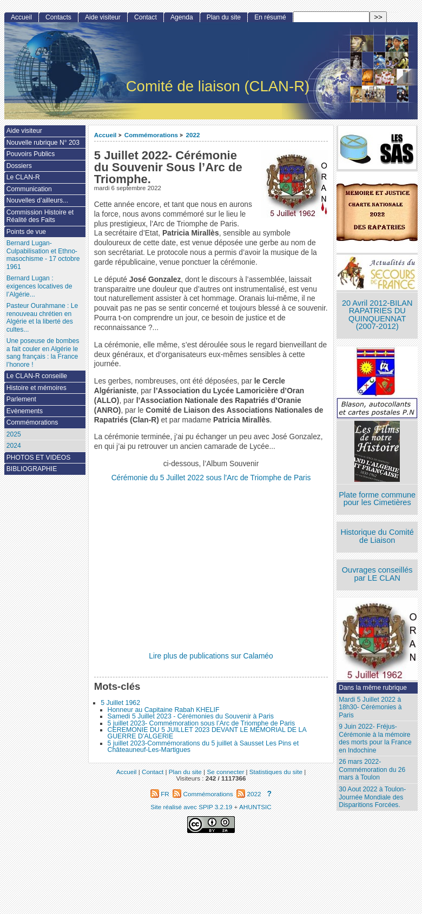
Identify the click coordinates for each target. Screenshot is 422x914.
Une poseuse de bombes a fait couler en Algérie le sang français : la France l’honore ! (42, 352)
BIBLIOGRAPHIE (31, 469)
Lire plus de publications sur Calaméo (211, 656)
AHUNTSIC (255, 806)
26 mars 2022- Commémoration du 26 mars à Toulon (372, 769)
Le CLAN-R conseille (36, 376)
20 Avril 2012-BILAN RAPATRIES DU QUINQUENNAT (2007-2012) (377, 315)
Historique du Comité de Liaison (377, 536)
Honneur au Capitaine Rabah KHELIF (164, 710)
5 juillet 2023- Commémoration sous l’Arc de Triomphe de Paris (201, 723)
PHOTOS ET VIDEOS (38, 457)
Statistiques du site (275, 771)
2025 (13, 434)
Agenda (181, 17)
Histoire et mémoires (36, 388)
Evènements (24, 411)
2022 (193, 134)
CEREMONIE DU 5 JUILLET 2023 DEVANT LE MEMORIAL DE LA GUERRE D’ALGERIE (207, 733)
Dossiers (19, 166)
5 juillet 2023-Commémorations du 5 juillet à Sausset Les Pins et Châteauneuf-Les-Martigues (203, 747)
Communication (29, 189)
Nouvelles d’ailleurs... (37, 200)
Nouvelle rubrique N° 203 (43, 142)
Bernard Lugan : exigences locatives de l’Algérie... (39, 286)
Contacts (58, 17)
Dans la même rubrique (373, 687)
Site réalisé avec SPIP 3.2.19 (191, 806)
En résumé (270, 17)
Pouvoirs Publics (30, 154)
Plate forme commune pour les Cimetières (377, 499)
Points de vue (26, 232)
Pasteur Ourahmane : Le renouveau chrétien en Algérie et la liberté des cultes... (42, 317)
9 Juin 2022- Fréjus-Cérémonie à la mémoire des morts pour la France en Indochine (375, 738)
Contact (145, 17)
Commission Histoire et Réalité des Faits (40, 216)
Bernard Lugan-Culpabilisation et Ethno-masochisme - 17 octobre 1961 (43, 255)
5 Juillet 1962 (120, 703)
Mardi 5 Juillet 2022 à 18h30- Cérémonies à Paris (370, 707)
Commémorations (151, 134)
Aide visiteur (103, 17)
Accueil (105, 134)
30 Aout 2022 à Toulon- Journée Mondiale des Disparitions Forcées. (372, 797)
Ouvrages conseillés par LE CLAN (377, 574)
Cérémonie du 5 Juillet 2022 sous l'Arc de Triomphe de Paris (211, 478)
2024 (13, 445)
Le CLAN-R (23, 177)
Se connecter (225, 771)
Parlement (21, 399)
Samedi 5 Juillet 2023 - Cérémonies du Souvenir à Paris (191, 716)
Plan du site (224, 17)
